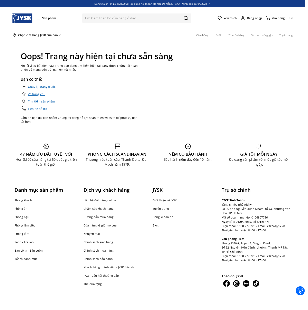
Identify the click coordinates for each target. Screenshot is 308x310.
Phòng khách (23, 200)
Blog (155, 225)
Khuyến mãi (92, 234)
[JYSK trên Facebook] (226, 283)
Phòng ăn (21, 209)
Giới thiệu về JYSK (165, 200)
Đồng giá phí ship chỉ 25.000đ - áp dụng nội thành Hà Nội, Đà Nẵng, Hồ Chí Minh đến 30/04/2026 (152, 3)
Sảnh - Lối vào (24, 242)
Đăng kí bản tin (163, 217)
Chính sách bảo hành (98, 259)
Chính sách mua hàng (99, 250)
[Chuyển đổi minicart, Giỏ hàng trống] (275, 18)
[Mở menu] (46, 18)
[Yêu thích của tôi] (227, 18)
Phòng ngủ (22, 217)
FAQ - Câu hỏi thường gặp (101, 276)
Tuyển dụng (161, 209)
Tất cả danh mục (26, 259)
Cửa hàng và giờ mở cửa (100, 225)
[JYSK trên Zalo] (246, 283)
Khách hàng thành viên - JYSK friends (109, 267)
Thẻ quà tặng (93, 284)
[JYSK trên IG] (236, 283)
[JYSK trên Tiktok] (256, 283)
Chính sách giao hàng (98, 242)
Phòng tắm (22, 234)
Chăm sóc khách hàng (99, 209)
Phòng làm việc (25, 225)
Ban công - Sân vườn (29, 250)
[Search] (185, 18)
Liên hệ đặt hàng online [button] (100, 200)
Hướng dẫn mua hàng (99, 217)
